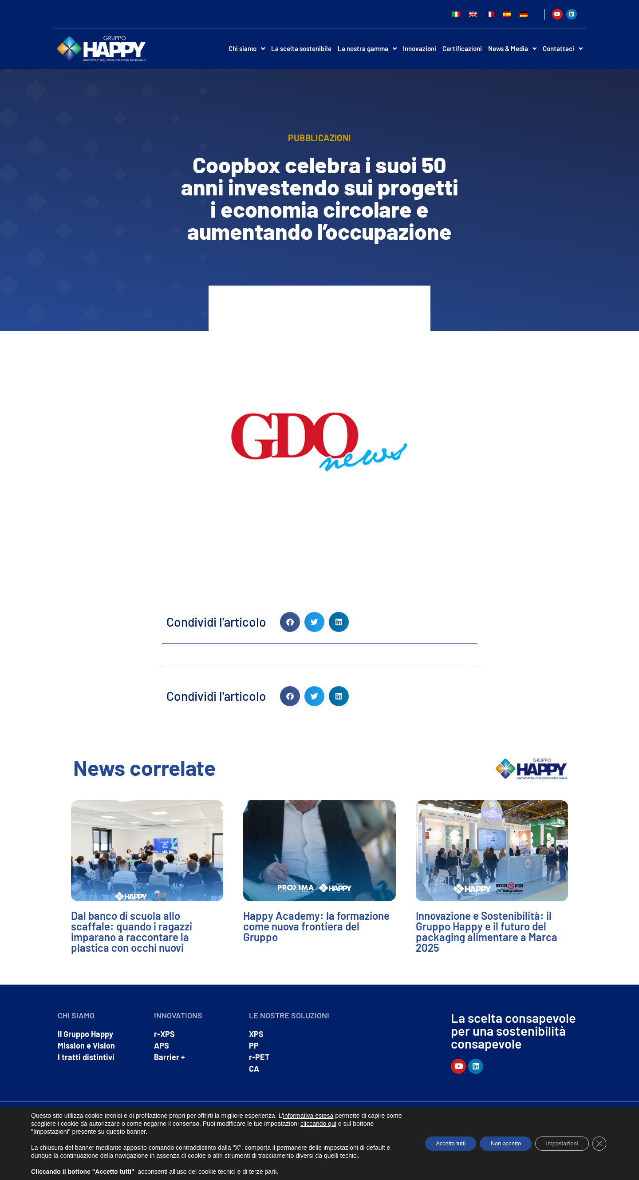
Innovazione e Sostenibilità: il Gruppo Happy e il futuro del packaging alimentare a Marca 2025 (486, 931)
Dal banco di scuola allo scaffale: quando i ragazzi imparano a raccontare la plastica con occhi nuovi (131, 931)
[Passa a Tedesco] (523, 14)
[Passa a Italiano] (456, 14)
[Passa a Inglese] (473, 14)
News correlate (144, 767)
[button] (290, 622)
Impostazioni (555, 1139)
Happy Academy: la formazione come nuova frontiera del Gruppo (316, 926)
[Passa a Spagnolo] (506, 14)
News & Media (512, 48)
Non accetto (492, 1139)
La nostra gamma (367, 48)
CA (254, 1068)
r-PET (259, 1057)
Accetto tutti (429, 1139)
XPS (256, 1034)
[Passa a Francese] (489, 14)
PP (254, 1045)
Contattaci (563, 48)
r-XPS (164, 1034)
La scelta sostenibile (301, 48)
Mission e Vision (86, 1045)
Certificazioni (462, 48)
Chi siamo (247, 48)
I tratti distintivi (86, 1057)
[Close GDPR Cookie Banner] (598, 1140)
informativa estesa (308, 1107)
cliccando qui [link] (354, 1115)
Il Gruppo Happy (85, 1034)
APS (161, 1045)
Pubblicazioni (319, 137)
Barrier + (169, 1057)
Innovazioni (419, 48)
